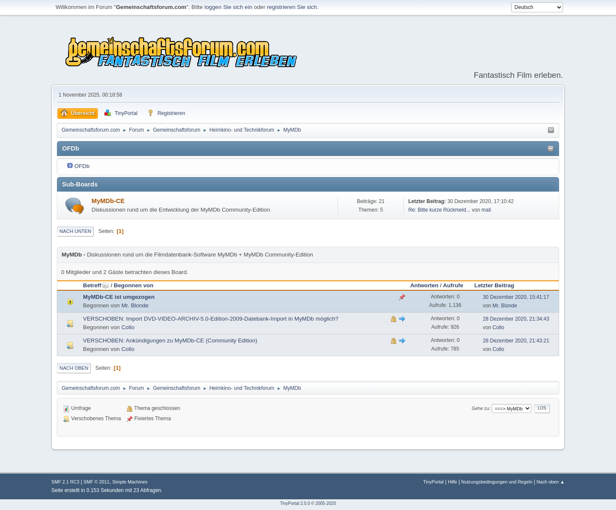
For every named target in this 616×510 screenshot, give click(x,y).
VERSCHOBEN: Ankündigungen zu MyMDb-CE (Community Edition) (170, 340)
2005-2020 (325, 503)
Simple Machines (129, 481)
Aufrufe (453, 285)
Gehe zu (480, 408)
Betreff (96, 285)
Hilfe (452, 481)
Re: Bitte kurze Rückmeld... (439, 210)
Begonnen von (134, 285)
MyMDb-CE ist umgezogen (118, 297)
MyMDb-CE (108, 201)
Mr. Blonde (135, 305)
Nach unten (75, 231)
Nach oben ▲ (550, 481)
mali (486, 210)
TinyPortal (433, 481)
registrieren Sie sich (292, 7)
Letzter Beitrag (494, 285)
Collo (127, 327)
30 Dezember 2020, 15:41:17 (516, 297)
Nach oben (73, 368)
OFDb (82, 166)
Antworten (424, 285)
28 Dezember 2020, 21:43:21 (516, 341)
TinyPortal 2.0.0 (295, 503)
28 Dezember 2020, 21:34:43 (516, 319)
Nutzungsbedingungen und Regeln (496, 481)
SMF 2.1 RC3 (65, 481)
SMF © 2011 (96, 481)
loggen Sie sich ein (228, 7)
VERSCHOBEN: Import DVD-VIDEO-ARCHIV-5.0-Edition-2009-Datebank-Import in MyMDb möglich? (210, 318)
